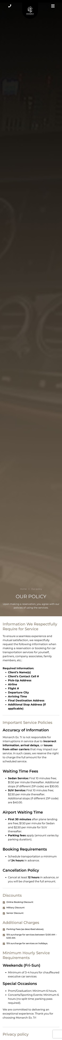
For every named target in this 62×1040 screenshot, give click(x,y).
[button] (52, 6)
